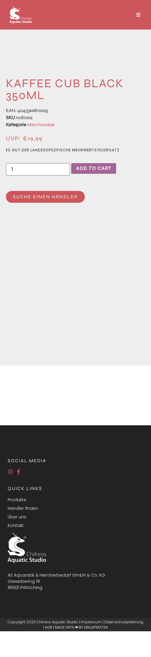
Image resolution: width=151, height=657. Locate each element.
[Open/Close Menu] (138, 15)
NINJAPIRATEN (96, 627)
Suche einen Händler (45, 196)
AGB (48, 627)
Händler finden (23, 508)
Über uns (17, 517)
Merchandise (41, 124)
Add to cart (93, 168)
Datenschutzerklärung (123, 621)
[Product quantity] (38, 169)
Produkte (17, 500)
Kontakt (16, 525)
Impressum (91, 621)
